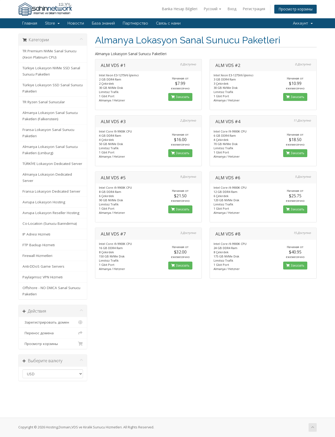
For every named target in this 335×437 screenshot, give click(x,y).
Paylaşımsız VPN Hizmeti (43, 277)
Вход (231, 8)
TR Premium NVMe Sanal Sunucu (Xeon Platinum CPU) (49, 54)
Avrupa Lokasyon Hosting (44, 202)
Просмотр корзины (295, 9)
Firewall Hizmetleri (37, 255)
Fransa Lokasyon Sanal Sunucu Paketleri (48, 132)
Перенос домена (53, 333)
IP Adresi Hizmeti (36, 234)
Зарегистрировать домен (53, 322)
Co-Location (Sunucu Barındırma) (50, 223)
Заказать (180, 97)
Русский (212, 8)
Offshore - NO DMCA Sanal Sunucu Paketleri (51, 290)
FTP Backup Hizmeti (39, 245)
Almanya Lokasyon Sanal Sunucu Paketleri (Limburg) (50, 149)
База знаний (103, 23)
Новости (76, 23)
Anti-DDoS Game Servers (43, 266)
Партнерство (135, 23)
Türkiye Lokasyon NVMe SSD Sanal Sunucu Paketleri (51, 71)
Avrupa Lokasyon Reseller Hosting (51, 212)
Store (52, 23)
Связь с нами (168, 23)
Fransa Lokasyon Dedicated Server (51, 191)
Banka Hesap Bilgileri (179, 8)
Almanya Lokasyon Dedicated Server (47, 177)
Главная (29, 23)
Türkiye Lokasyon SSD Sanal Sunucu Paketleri (53, 88)
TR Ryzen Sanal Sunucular (44, 102)
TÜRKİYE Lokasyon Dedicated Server (52, 163)
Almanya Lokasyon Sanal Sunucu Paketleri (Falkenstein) (50, 115)
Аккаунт (303, 23)
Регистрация (254, 8)
